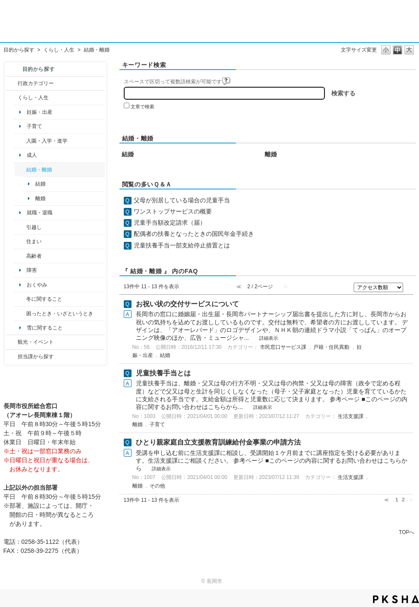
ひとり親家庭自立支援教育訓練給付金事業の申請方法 (218, 442)
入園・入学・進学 (46, 141)
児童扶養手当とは (163, 373)
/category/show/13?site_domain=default (20, 256)
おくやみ (37, 285)
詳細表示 (268, 338)
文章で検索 (142, 106)
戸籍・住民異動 (331, 347)
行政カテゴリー (36, 83)
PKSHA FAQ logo (396, 599)
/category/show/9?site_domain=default (11, 356)
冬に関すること (44, 299)
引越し (34, 227)
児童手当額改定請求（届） (170, 222)
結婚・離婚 (39, 170)
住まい (34, 241)
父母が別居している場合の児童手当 (182, 200)
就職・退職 (39, 213)
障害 (32, 270)
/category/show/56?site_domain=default (20, 170)
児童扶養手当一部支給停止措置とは (182, 245)
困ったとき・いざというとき (59, 314)
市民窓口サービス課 (283, 347)
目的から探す (18, 50)
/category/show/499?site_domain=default (20, 299)
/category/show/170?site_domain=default (20, 241)
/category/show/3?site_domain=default (11, 83)
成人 (32, 155)
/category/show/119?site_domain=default (20, 227)
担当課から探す (36, 357)
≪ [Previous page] (386, 499)
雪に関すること (45, 328)
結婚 (40, 184)
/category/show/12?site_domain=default (11, 97)
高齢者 (34, 256)
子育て (34, 126)
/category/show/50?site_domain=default (20, 141)
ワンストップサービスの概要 (173, 211)
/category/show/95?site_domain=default (20, 313)
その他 (157, 486)
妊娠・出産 (39, 112)
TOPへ (406, 532)
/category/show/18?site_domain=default (11, 342)
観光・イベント (36, 342)
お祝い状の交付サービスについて (187, 304)
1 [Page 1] (396, 499)
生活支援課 (351, 416)
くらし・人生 (58, 50)
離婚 (40, 198)
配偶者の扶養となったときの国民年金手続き (194, 233)
